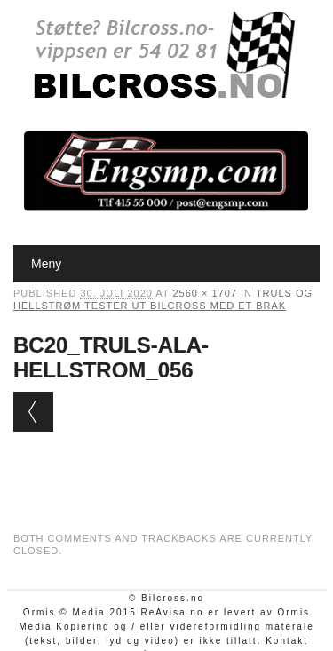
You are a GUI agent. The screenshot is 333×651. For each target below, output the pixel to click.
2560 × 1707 (204, 293)
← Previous (33, 412)
